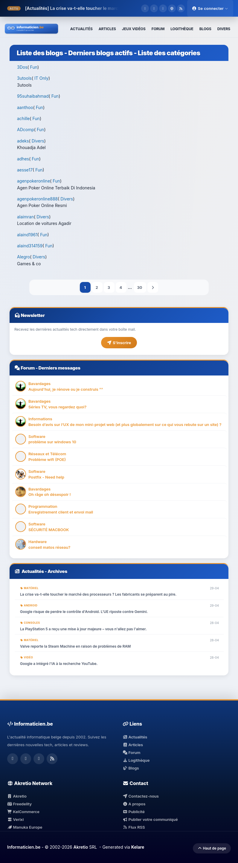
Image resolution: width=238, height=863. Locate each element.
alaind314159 (29, 245)
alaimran (25, 216)
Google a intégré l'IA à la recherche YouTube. (58, 663)
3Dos (22, 67)
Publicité (134, 811)
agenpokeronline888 (37, 198)
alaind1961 (27, 234)
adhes (23, 158)
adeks (23, 140)
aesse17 (25, 169)
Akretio (17, 796)
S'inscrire (119, 342)
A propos (134, 803)
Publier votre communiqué (150, 819)
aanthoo (25, 107)
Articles (133, 744)
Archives (57, 571)
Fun (33, 67)
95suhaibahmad (33, 96)
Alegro (23, 256)
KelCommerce (23, 811)
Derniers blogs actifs (100, 53)
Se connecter (210, 8)
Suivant (152, 287)
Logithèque (136, 760)
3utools (24, 78)
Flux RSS (134, 827)
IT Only (41, 78)
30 (140, 287)
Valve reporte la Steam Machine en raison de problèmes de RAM (75, 646)
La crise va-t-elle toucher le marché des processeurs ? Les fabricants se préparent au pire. (98, 594)
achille (23, 118)
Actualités (33, 571)
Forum (28, 368)
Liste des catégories (169, 53)
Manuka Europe (24, 827)
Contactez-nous (141, 796)
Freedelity (19, 803)
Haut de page (212, 848)
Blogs (131, 768)
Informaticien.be (23, 847)
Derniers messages (59, 368)
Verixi (15, 819)
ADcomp (25, 129)
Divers (38, 140)
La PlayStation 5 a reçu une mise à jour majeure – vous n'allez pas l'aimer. (83, 629)
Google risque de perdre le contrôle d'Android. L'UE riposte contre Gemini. (84, 611)
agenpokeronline (33, 180)
